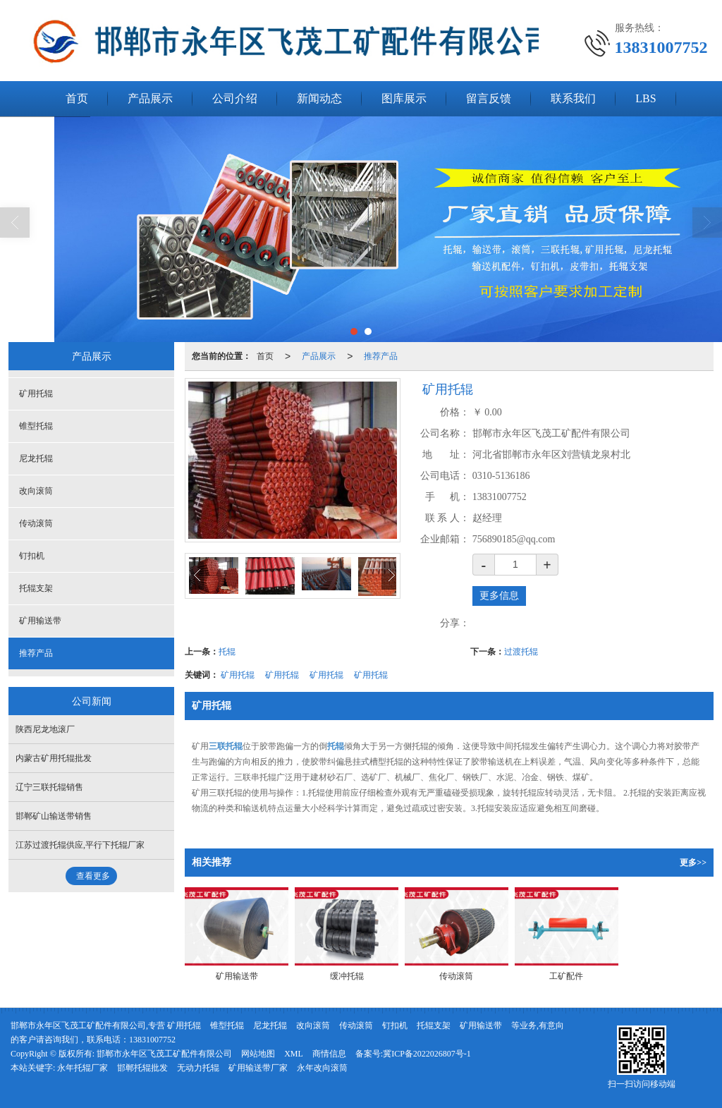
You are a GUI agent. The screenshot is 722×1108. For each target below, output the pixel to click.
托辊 (227, 652)
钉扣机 (31, 556)
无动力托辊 (198, 1068)
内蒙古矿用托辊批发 (54, 758)
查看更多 (93, 876)
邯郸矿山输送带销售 (54, 816)
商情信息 (329, 1054)
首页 (77, 98)
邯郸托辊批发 (142, 1068)
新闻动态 (319, 98)
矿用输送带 (40, 621)
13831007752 (152, 1040)
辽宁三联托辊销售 (49, 787)
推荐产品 (381, 356)
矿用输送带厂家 (258, 1068)
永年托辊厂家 (82, 1068)
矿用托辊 (238, 675)
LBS (645, 98)
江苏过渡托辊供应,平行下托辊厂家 (80, 845)
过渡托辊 (521, 652)
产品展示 (150, 98)
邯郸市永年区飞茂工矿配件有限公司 (164, 1054)
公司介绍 (234, 98)
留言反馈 (488, 98)
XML (293, 1054)
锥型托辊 (36, 426)
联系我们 (573, 98)
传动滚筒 (36, 523)
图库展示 (404, 98)
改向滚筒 (36, 491)
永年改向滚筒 (322, 1068)
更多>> (693, 862)
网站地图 (258, 1054)
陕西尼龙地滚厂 (45, 729)
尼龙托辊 (36, 458)
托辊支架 (36, 588)
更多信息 (499, 595)
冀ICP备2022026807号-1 (427, 1054)
